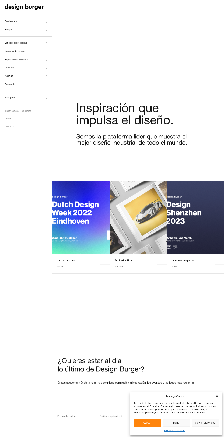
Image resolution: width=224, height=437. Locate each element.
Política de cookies (66, 418)
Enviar (7, 119)
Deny (176, 423)
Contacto (8, 127)
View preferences (205, 423)
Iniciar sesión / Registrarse (17, 111)
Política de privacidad (174, 431)
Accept (147, 423)
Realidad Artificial (123, 262)
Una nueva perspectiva (183, 262)
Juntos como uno (66, 262)
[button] (217, 396)
